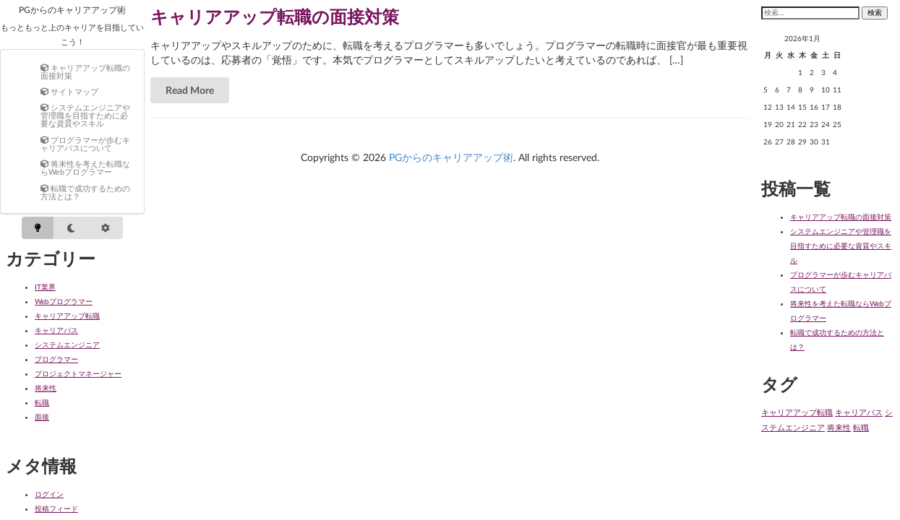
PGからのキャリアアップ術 (72, 9)
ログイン (49, 494)
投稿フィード (56, 508)
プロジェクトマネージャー (78, 373)
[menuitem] (87, 71)
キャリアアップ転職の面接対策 (840, 216)
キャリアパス (56, 330)
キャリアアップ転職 (67, 315)
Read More (190, 90)
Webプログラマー (64, 301)
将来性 (45, 388)
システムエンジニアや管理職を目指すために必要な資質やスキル (840, 245)
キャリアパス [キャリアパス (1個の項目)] (859, 412)
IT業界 (45, 286)
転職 (42, 402)
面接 (42, 416)
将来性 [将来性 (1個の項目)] (839, 427)
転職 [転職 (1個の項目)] (861, 427)
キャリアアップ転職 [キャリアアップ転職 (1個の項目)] (797, 412)
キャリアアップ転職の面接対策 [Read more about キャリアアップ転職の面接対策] (274, 16)
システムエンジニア (67, 344)
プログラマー (56, 359)
